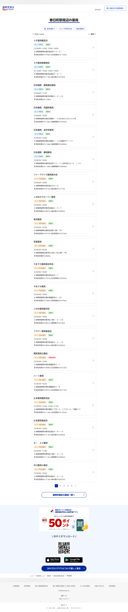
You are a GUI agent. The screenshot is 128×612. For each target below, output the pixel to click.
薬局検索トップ (40, 575)
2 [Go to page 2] (60, 486)
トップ (32, 575)
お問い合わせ (99, 586)
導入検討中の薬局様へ (115, 8)
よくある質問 (85, 586)
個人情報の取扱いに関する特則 (64, 586)
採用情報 (112, 586)
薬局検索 (98, 9)
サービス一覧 (50, 608)
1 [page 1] (56, 486)
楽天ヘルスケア (64, 599)
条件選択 (49, 29)
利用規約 (27, 586)
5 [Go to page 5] (71, 486)
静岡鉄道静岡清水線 (59, 575)
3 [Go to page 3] (64, 486)
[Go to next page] (75, 485)
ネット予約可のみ (65, 29)
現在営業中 (80, 29)
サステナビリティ (76, 608)
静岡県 (49, 575)
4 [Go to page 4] (67, 486)
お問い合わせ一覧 (62, 608)
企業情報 (16, 586)
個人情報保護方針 (41, 586)
